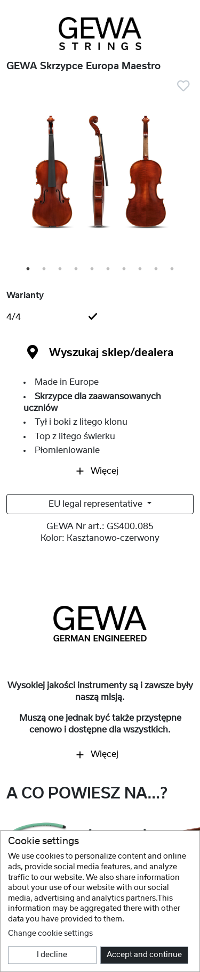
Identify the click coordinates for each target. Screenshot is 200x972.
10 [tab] (174, 269)
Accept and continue (144, 955)
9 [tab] (157, 269)
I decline (52, 955)
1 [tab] (29, 269)
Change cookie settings (50, 933)
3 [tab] (61, 269)
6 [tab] (109, 269)
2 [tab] (45, 269)
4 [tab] (77, 269)
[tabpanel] (100, 173)
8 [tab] (141, 269)
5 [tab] (93, 269)
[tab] (100, 317)
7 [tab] (125, 269)
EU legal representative (97, 504)
